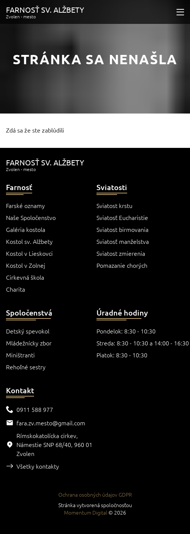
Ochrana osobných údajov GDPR (95, 494)
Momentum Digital (85, 512)
